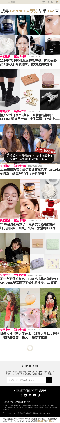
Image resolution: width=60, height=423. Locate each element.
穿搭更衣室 (20, 111)
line (30, 395)
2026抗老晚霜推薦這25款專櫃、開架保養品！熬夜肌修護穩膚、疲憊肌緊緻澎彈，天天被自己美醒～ (29, 62)
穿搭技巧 (5, 111)
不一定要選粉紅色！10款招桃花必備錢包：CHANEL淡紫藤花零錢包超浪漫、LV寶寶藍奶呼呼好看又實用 (30, 281)
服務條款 (50, 421)
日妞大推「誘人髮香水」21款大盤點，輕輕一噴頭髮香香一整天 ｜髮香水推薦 (29, 335)
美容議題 (5, 56)
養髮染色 (5, 329)
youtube (34, 395)
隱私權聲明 (8, 402)
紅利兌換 (18, 402)
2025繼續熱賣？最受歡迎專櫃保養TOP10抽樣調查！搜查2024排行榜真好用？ (30, 171)
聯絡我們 (26, 402)
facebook (20, 395)
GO (49, 380)
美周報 (12, 2)
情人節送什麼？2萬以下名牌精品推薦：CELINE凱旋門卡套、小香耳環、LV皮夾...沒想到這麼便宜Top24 (29, 117)
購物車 (56, 2)
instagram (25, 395)
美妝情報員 (20, 56)
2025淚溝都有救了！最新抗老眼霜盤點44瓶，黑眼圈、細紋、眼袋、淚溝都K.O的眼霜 (29, 226)
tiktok (39, 395)
